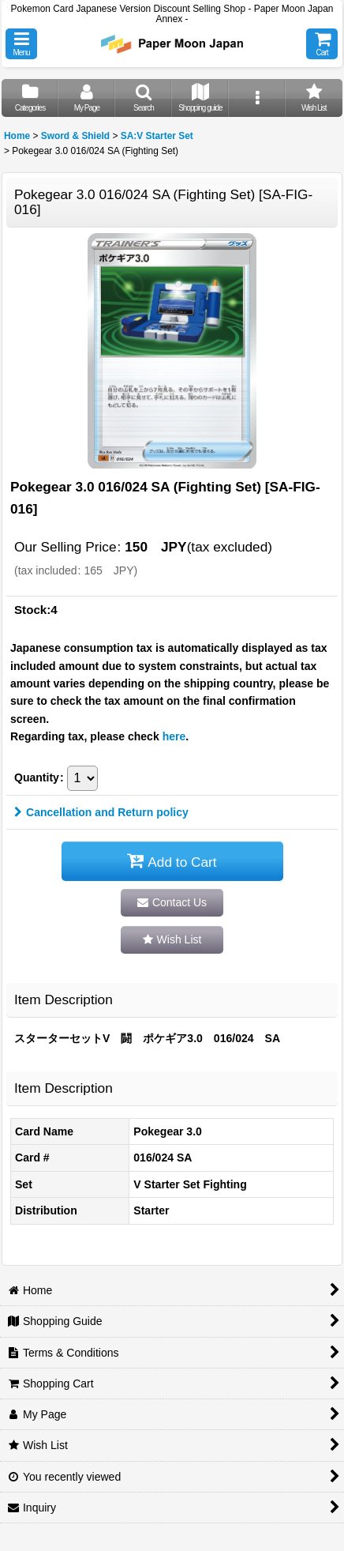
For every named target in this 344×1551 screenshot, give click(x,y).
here (174, 736)
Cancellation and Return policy (101, 812)
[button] (21, 43)
